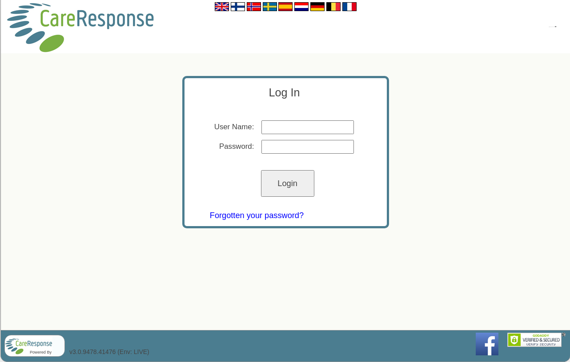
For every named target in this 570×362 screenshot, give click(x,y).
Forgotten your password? (257, 215)
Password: (236, 146)
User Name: (234, 127)
